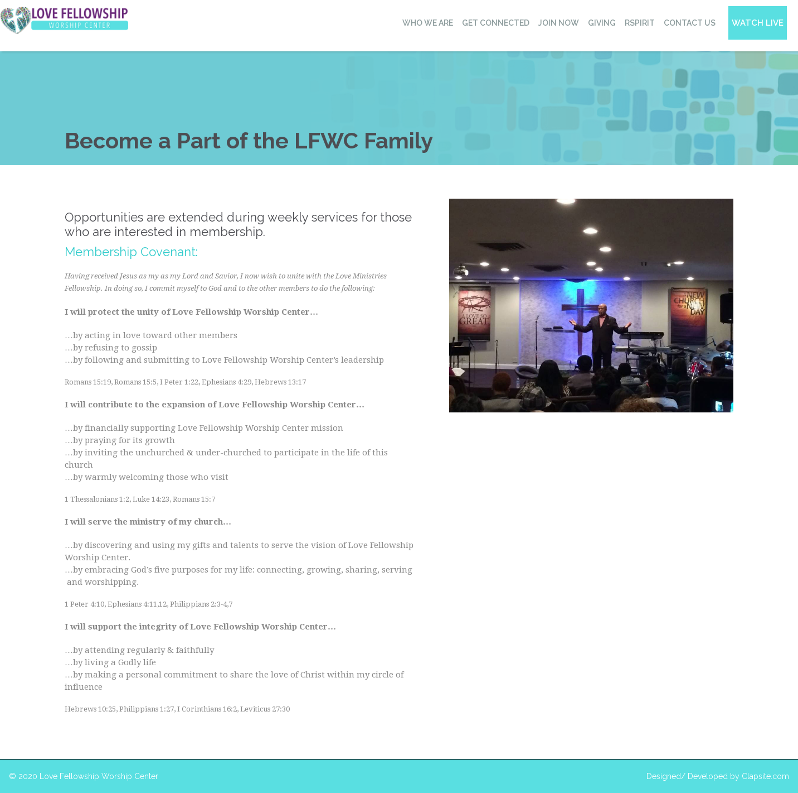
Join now (558, 22)
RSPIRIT (640, 22)
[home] (64, 20)
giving (602, 22)
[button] (427, 23)
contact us (690, 22)
